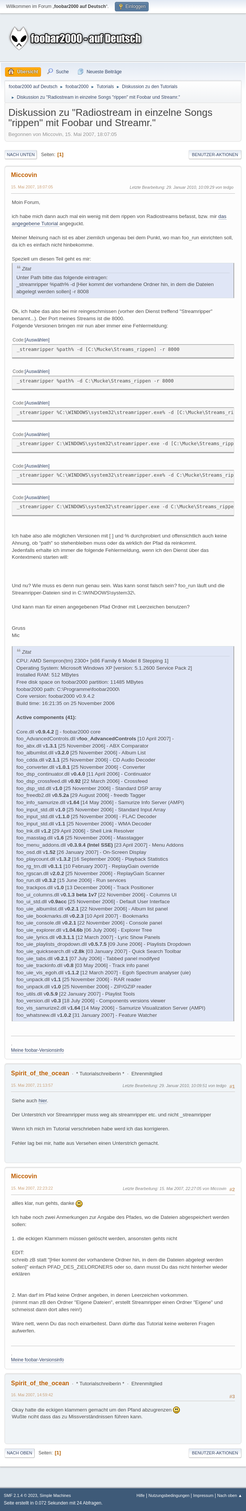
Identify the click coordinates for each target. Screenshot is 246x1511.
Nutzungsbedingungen (168, 1495)
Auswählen (37, 340)
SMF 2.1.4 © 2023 (20, 1495)
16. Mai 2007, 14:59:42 (32, 1394)
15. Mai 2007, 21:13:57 (32, 1085)
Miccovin (24, 175)
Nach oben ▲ (229, 1495)
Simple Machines (55, 1495)
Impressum (203, 1495)
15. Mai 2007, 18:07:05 (32, 187)
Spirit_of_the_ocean (40, 1073)
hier (42, 1100)
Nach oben (19, 1453)
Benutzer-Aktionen (215, 154)
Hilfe (140, 1495)
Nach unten (21, 154)
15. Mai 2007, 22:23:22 (32, 1188)
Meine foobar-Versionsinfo (37, 1050)
